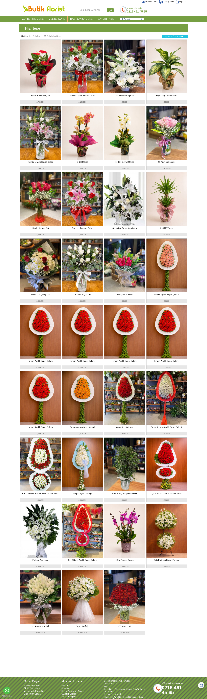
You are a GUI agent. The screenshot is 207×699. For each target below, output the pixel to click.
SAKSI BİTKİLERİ (107, 19)
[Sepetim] (201, 685)
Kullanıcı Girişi (149, 2)
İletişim (65, 685)
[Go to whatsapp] (6, 690)
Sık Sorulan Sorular (32, 694)
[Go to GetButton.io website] (7, 696)
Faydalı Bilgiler (110, 683)
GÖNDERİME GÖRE (33, 19)
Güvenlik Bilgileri (69, 694)
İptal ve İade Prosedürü (34, 691)
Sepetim (180, 2)
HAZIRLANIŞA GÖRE (81, 19)
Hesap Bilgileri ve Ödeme (73, 691)
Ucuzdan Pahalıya (31, 36)
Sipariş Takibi (166, 2)
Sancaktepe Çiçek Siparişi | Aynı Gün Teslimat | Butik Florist (124, 690)
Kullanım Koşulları (32, 685)
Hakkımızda (67, 688)
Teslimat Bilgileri (69, 696)
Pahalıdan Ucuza (53, 36)
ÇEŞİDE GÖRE (57, 19)
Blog (105, 686)
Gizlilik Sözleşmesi (32, 688)
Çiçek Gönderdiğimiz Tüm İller (116, 681)
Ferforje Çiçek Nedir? (112, 694)
